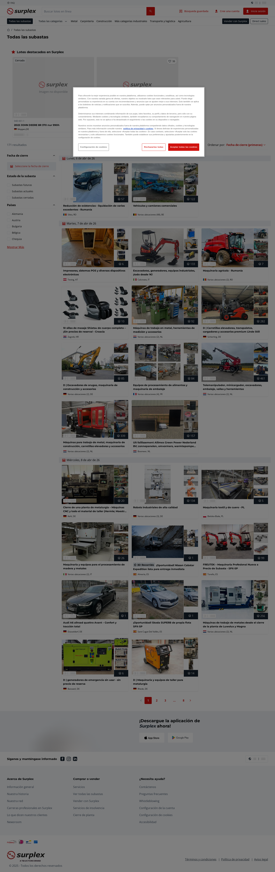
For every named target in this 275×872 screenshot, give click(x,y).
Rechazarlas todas (153, 147)
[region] (138, 122)
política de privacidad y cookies (138, 129)
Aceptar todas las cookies (183, 147)
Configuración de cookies (93, 147)
